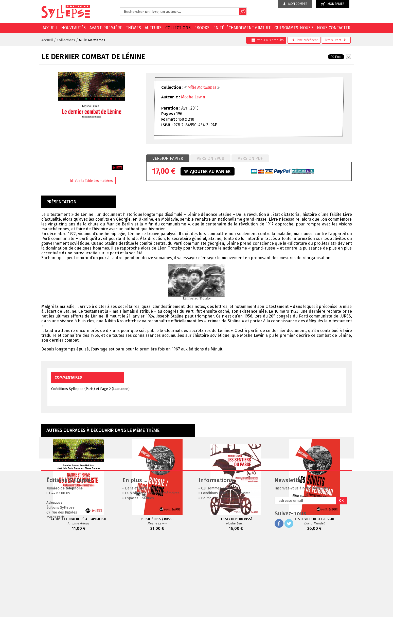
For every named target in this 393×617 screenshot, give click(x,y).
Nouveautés (73, 27)
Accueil (50, 27)
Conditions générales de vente (226, 569)
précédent (305, 40)
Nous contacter (333, 27)
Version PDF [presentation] (250, 158)
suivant (335, 40)
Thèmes (133, 27)
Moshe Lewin (193, 97)
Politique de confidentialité (223, 574)
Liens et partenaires (141, 564)
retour (267, 40)
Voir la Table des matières (91, 181)
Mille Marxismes (92, 40)
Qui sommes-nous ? (293, 27)
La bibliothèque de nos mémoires (152, 569)
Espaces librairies (139, 574)
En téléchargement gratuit (242, 27)
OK (341, 576)
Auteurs (153, 27)
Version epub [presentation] (210, 158)
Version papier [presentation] (167, 158)
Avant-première (106, 27)
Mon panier (332, 4)
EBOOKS (201, 27)
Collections (178, 27)
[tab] (167, 158)
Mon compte (295, 4)
